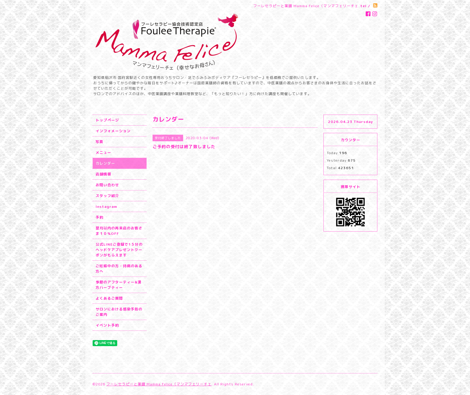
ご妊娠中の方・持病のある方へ (119, 268)
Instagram (106, 206)
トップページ (107, 120)
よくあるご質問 (109, 298)
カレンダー (105, 163)
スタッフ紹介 (107, 195)
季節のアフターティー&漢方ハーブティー (118, 285)
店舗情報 (103, 174)
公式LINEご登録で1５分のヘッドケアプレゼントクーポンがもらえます (119, 250)
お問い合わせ (107, 184)
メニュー (103, 152)
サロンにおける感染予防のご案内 (119, 312)
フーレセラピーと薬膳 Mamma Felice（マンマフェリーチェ (159, 384)
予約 (99, 217)
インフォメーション (113, 130)
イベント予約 (107, 325)
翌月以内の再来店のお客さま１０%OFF (119, 231)
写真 (99, 141)
